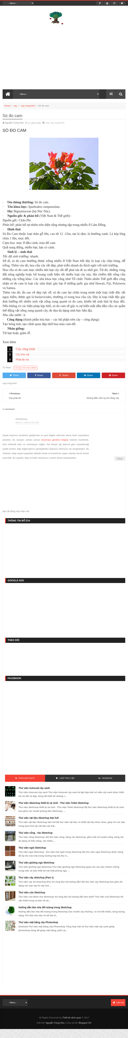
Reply (120, 458)
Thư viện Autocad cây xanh (34, 788)
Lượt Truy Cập (67, 778)
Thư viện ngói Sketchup (32, 847)
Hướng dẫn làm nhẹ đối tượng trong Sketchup (45, 907)
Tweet (14, 375)
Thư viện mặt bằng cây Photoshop (38, 922)
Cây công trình (25, 349)
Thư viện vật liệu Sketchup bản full (38, 817)
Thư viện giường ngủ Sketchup (36, 862)
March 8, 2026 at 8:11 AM (27, 422)
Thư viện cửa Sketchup (31, 892)
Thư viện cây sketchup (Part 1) (36, 877)
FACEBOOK (107, 778)
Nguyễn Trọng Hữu (55, 1023)
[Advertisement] (59, 550)
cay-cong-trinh (28, 105)
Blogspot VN (85, 1023)
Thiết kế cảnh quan (71, 1017)
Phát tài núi (22, 359)
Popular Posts (27, 778)
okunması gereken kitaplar (55, 440)
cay (15, 105)
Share (39, 375)
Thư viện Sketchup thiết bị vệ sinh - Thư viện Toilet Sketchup (53, 803)
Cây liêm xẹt (22, 354)
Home (7, 105)
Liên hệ (118, 1002)
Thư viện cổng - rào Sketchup (35, 832)
